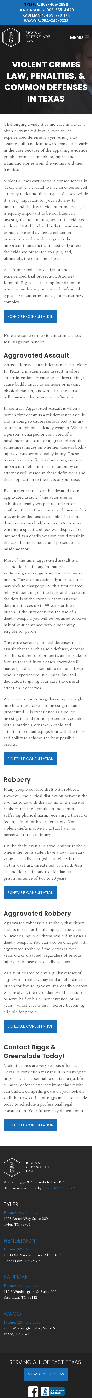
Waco (30, 20)
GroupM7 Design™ (59, 1188)
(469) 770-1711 (22, 1286)
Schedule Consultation (30, 316)
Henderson (29, 9)
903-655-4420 (58, 9)
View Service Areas (46, 1374)
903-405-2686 (52, 4)
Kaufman (31, 15)
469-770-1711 (56, 15)
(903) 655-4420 (22, 1249)
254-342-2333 (53, 20)
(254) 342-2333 (22, 1322)
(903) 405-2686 (22, 1213)
